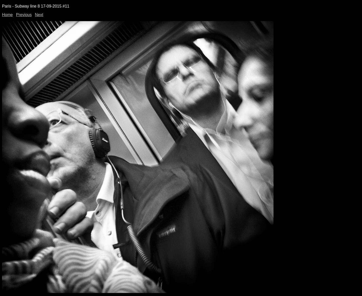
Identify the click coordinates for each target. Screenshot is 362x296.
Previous (24, 15)
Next (39, 15)
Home (7, 15)
